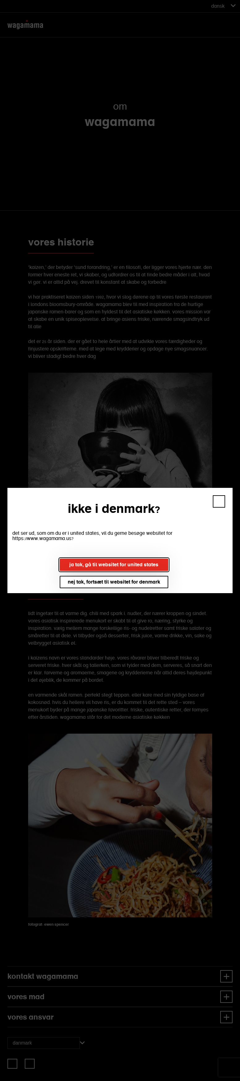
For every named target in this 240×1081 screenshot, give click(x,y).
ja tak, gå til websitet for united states (113, 565)
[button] (219, 501)
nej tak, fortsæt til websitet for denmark (114, 582)
